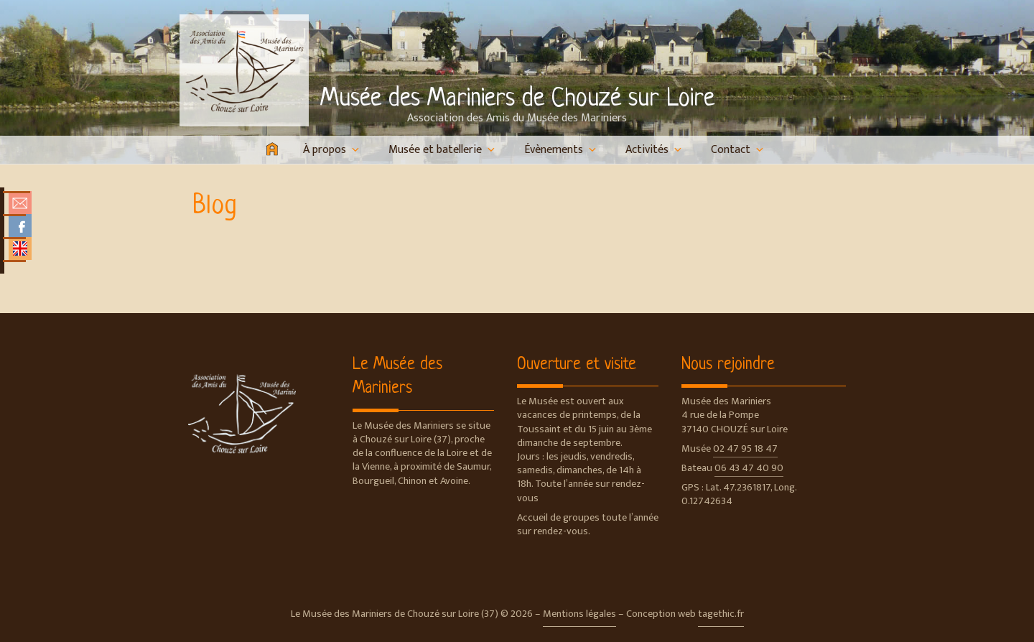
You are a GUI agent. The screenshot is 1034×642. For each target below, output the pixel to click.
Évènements (561, 149)
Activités (654, 149)
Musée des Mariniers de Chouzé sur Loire (517, 99)
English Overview (20, 248)
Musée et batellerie (442, 149)
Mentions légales (579, 614)
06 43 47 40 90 (748, 468)
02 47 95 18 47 (745, 448)
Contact (738, 149)
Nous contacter (20, 202)
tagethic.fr (721, 614)
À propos (332, 149)
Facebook (20, 225)
